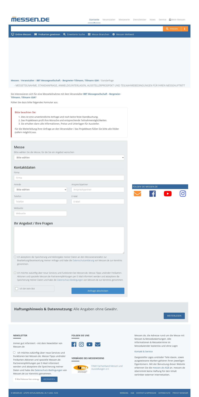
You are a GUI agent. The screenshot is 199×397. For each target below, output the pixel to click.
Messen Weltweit (123, 34)
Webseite (18, 208)
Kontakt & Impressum (146, 393)
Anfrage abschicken (98, 290)
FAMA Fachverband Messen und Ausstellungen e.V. (107, 367)
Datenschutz (164, 393)
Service (162, 19)
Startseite (94, 19)
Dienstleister (139, 19)
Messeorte (124, 19)
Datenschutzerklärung (83, 260)
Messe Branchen (98, 34)
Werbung (124, 393)
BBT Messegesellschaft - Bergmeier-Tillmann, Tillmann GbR (68, 80)
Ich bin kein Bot (27, 288)
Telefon (17, 196)
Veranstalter (109, 19)
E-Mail (74, 196)
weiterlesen (174, 315)
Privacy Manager (180, 393)
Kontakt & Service (143, 351)
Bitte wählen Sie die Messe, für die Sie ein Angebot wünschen (44, 152)
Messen (15, 80)
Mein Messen (177, 19)
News (152, 19)
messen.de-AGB (161, 367)
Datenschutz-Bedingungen (70, 279)
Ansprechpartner (80, 184)
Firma (16, 172)
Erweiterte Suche (74, 34)
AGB (132, 393)
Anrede (17, 184)
